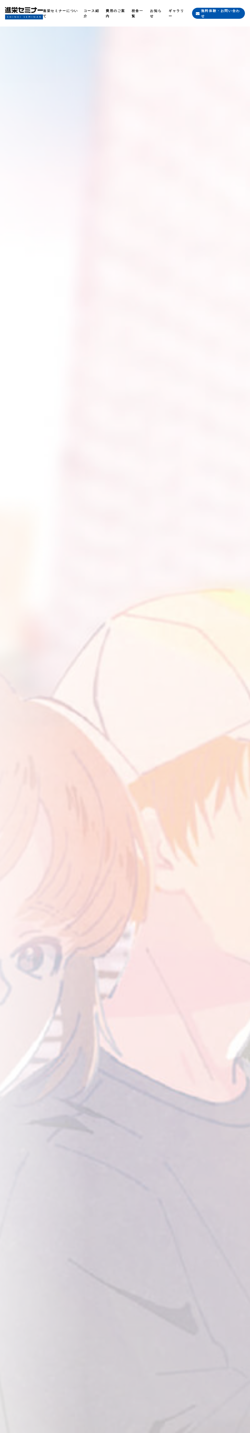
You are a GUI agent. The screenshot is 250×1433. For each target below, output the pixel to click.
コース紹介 (91, 13)
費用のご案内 (115, 13)
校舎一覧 (137, 13)
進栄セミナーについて (60, 13)
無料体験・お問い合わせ (220, 13)
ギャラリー (176, 13)
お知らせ (156, 13)
